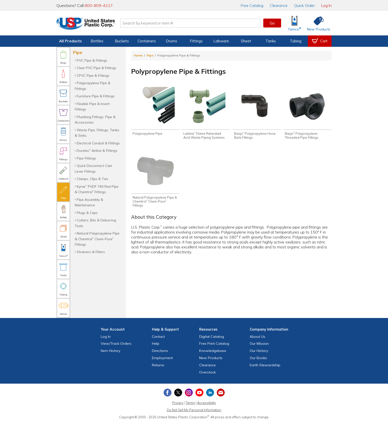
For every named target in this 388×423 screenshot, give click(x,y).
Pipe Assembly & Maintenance (89, 202)
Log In (326, 5)
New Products (210, 358)
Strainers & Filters (91, 252)
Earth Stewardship (265, 365)
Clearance (279, 5)
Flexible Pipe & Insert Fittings (92, 106)
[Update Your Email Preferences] (221, 392)
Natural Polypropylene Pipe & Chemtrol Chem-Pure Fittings (97, 238)
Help (155, 343)
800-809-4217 (99, 5)
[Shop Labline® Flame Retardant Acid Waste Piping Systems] (206, 113)
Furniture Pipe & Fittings (96, 96)
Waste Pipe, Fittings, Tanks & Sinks (97, 132)
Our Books (258, 358)
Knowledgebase (212, 350)
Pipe (150, 55)
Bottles (97, 41)
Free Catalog (214, 343)
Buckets (122, 41)
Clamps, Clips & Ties (92, 179)
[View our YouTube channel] (199, 392)
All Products (70, 41)
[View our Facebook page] (167, 392)
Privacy (178, 403)
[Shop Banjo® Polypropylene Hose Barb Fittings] (257, 113)
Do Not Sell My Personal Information (194, 410)
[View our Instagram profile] (189, 392)
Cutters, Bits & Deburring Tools (95, 223)
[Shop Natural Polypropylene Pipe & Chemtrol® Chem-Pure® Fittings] (155, 179)
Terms (190, 403)
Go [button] (272, 23)
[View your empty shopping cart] (320, 41)
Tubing (295, 41)
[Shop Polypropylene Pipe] (155, 111)
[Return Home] (85, 24)
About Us (257, 336)
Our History (259, 350)
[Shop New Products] (317, 23)
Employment (162, 358)
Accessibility (206, 403)
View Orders (116, 343)
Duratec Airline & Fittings (97, 150)
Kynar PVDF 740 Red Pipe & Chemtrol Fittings (97, 189)
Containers (147, 41)
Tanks (271, 41)
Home (138, 55)
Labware (221, 41)
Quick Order (304, 5)
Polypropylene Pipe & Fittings (92, 85)
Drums (171, 41)
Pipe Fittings (86, 158)
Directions (160, 350)
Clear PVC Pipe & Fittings (96, 68)
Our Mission (259, 343)
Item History (111, 350)
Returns (158, 365)
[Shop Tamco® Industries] (294, 23)
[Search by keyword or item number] (190, 23)
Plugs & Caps (87, 213)
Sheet (246, 41)
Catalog (252, 5)
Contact (158, 336)
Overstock (207, 372)
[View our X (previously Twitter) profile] (178, 392)
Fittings (196, 41)
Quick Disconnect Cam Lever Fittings (93, 168)
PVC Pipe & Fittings (92, 60)
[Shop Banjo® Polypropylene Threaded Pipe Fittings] (307, 113)
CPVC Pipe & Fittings (93, 75)
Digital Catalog (211, 336)
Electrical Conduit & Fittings (98, 143)
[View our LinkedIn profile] (210, 392)
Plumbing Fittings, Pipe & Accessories (95, 119)
